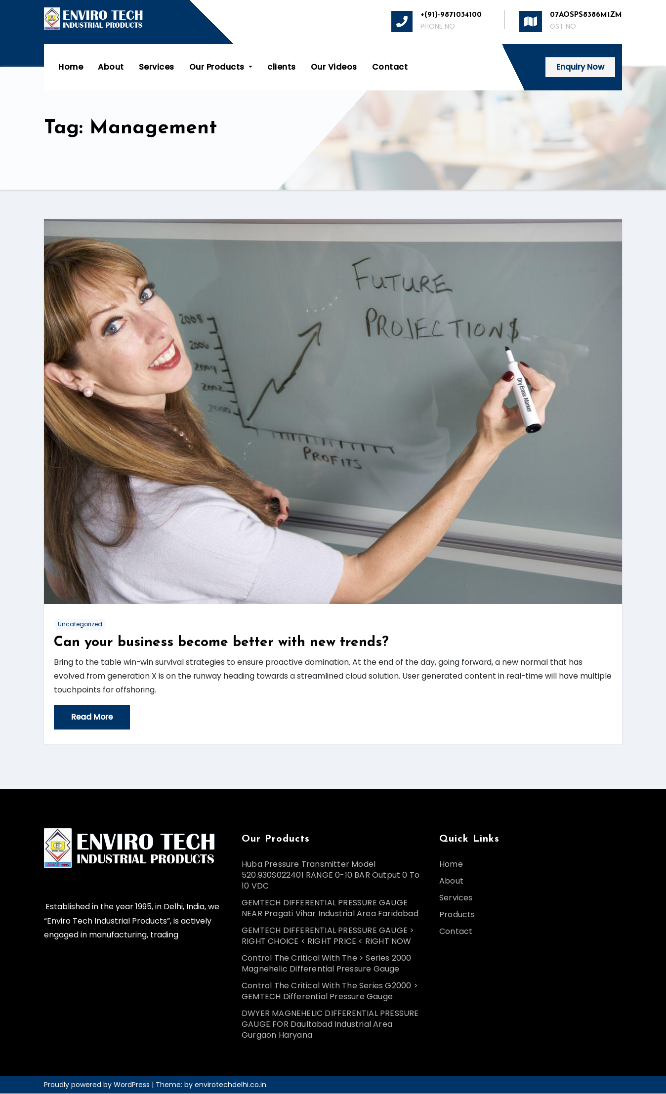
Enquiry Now (580, 67)
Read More (92, 717)
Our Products (221, 67)
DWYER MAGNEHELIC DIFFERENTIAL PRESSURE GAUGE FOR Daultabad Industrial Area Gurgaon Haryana (330, 1024)
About (111, 67)
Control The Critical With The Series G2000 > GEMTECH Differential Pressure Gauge (330, 991)
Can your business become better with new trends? (221, 642)
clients (282, 67)
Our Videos (334, 67)
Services (157, 67)
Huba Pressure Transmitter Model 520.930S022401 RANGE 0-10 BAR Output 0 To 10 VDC (330, 875)
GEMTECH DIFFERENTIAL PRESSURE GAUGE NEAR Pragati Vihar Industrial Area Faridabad (330, 908)
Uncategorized (80, 624)
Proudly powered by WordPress (98, 1085)
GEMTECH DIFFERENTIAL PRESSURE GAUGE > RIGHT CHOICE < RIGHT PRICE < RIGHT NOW (328, 936)
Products (457, 915)
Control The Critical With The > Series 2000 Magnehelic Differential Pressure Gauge (327, 964)
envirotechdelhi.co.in (230, 1085)
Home (71, 67)
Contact (391, 67)
